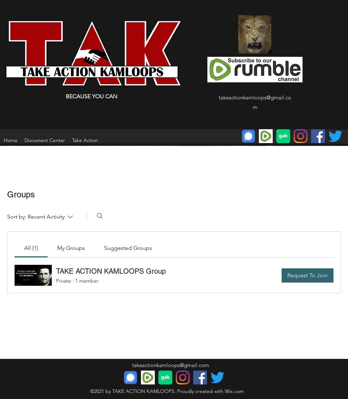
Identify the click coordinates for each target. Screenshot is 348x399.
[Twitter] (335, 136)
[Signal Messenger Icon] (248, 136)
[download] (283, 136)
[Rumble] (266, 136)
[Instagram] (301, 136)
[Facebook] (318, 136)
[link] (31, 248)
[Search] (100, 216)
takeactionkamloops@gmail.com (170, 365)
